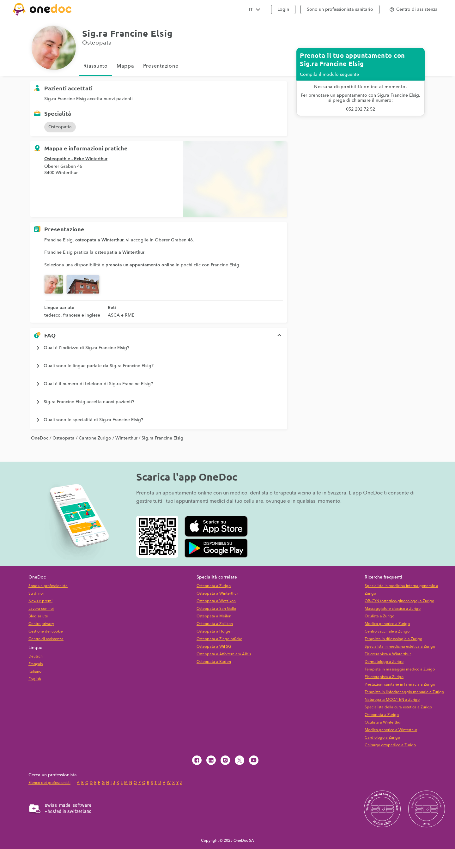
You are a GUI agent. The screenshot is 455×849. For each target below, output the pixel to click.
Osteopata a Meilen (214, 616)
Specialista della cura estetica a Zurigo (398, 707)
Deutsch (35, 656)
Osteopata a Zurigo (214, 586)
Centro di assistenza (46, 639)
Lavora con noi (41, 608)
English (34, 679)
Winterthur (126, 438)
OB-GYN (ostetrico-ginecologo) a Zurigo (399, 601)
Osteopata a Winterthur (217, 593)
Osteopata (63, 438)
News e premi (40, 601)
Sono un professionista (48, 586)
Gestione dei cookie (45, 631)
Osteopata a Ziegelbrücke (219, 639)
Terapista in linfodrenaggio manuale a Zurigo (404, 692)
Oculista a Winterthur (383, 722)
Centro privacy (41, 624)
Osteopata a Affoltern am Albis (224, 654)
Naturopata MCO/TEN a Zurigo (392, 699)
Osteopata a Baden (214, 661)
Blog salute (38, 616)
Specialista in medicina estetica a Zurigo (400, 646)
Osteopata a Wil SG (214, 646)
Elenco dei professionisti (49, 782)
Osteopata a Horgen (215, 631)
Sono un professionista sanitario (340, 9)
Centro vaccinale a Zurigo (387, 631)
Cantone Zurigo (95, 438)
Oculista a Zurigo (379, 616)
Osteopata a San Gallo (216, 608)
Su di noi (36, 593)
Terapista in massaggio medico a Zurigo (400, 669)
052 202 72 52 (360, 109)
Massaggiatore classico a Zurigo (393, 608)
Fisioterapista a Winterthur (388, 654)
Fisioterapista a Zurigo (384, 677)
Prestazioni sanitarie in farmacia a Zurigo (400, 684)
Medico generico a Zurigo (387, 624)
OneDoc (39, 438)
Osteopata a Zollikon (215, 624)
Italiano (34, 671)
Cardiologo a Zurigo (382, 737)
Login (283, 9)
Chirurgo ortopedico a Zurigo (390, 745)
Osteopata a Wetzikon (216, 601)
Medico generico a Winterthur (391, 730)
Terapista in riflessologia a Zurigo (393, 639)
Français (35, 664)
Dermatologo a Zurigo (384, 661)
